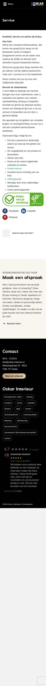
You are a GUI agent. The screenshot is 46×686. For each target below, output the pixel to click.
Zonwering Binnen (11, 415)
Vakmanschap (22, 421)
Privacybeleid (28, 504)
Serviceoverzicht (10, 426)
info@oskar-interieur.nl (13, 362)
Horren (19, 403)
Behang (30, 397)
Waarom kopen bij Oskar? (22, 233)
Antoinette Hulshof (20, 454)
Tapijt (18, 409)
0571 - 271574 (9, 358)
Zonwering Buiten (30, 415)
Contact (7, 438)
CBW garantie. (14, 179)
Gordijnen (8, 403)
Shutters (7, 409)
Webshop (8, 421)
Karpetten (31, 403)
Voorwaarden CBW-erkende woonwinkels (20, 432)
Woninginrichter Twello (12, 397)
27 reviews (34, 450)
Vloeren (28, 409)
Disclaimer (17, 504)
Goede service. (14, 168)
